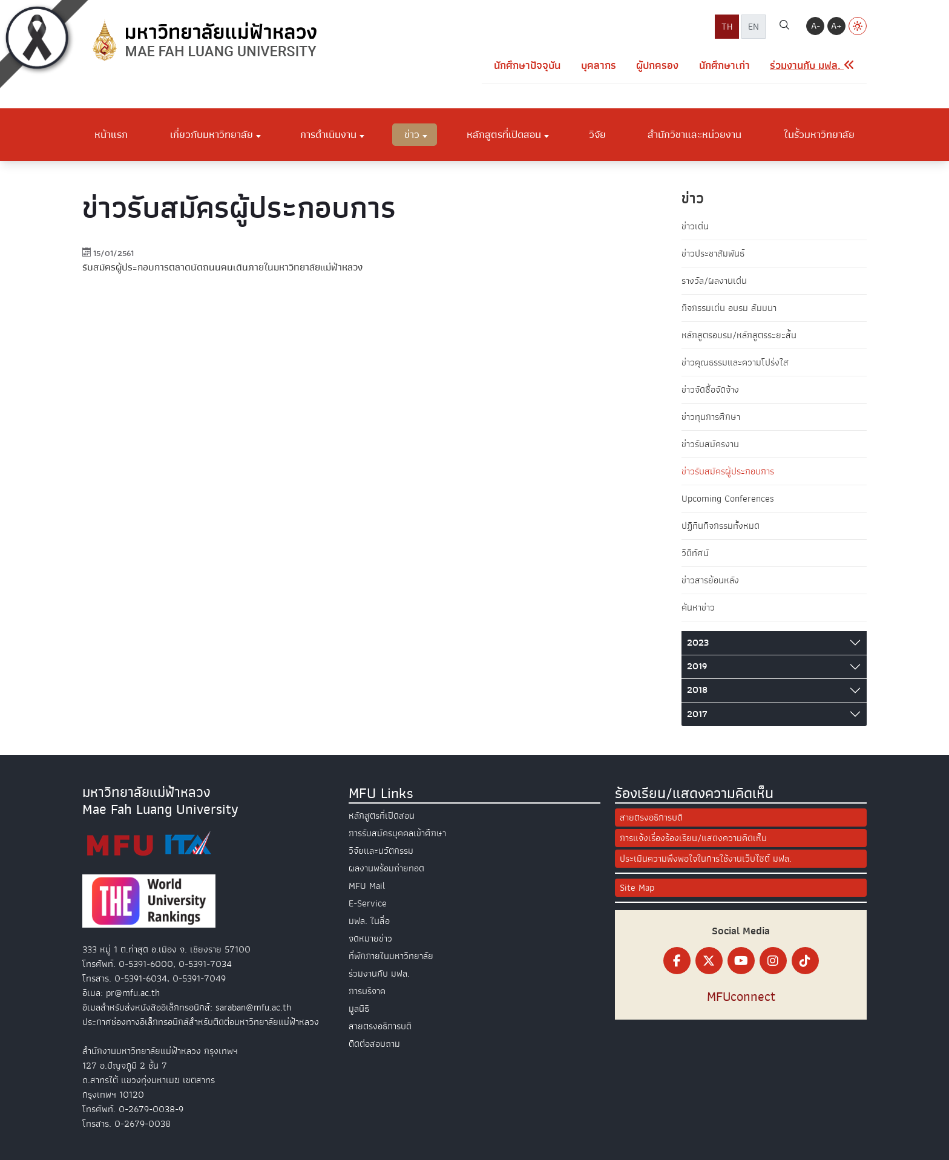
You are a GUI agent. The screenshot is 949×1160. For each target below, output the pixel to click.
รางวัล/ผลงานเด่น (714, 281)
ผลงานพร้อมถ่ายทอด (386, 868)
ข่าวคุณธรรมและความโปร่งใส (735, 362)
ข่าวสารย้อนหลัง (710, 580)
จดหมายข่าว (370, 938)
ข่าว (411, 134)
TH (726, 26)
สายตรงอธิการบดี (380, 1026)
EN (753, 26)
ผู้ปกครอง (657, 65)
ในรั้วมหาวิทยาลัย (819, 134)
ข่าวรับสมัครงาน (710, 444)
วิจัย (597, 134)
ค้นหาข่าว (698, 607)
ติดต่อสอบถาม (374, 1044)
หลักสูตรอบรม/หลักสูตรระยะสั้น (738, 335)
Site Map (637, 887)
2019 (697, 666)
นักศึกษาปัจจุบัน (527, 65)
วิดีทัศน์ (695, 553)
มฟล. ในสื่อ (369, 921)
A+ (836, 26)
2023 (698, 642)
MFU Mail (367, 886)
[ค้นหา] (784, 27)
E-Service (368, 903)
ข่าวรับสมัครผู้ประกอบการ (727, 471)
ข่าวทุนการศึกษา (710, 417)
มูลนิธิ (359, 1008)
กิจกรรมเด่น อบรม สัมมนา (729, 308)
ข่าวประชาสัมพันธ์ (712, 253)
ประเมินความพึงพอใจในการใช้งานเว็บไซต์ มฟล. (706, 858)
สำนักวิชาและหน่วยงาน (694, 134)
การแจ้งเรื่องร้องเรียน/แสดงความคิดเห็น (693, 838)
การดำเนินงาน (328, 134)
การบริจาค (367, 991)
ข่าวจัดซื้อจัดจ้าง (710, 389)
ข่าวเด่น (695, 226)
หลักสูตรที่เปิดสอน (504, 134)
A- (815, 26)
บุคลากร (598, 65)
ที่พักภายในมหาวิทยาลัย (391, 956)
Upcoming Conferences (727, 498)
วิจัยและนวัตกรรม (381, 851)
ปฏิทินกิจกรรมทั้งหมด (720, 526)
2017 (697, 714)
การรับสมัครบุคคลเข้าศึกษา (397, 833)
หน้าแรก (111, 134)
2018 (697, 690)
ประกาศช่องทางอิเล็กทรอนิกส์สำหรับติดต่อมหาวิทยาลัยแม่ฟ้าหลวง (200, 1022)
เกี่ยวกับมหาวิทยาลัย (211, 134)
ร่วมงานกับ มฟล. (379, 973)
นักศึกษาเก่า (724, 65)
